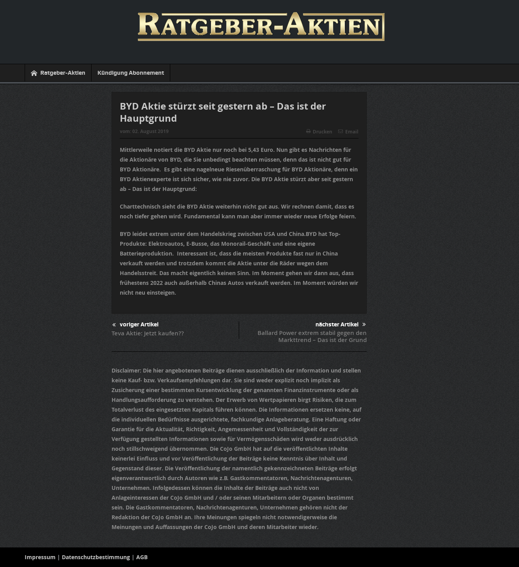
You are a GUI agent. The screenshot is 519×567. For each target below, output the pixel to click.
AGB (142, 557)
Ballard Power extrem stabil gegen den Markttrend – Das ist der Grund (312, 336)
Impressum (40, 557)
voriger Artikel (135, 325)
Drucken (319, 131)
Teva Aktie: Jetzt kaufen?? (148, 333)
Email (348, 131)
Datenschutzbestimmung (96, 557)
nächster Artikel (340, 324)
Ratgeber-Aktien (58, 73)
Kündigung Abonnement (130, 72)
